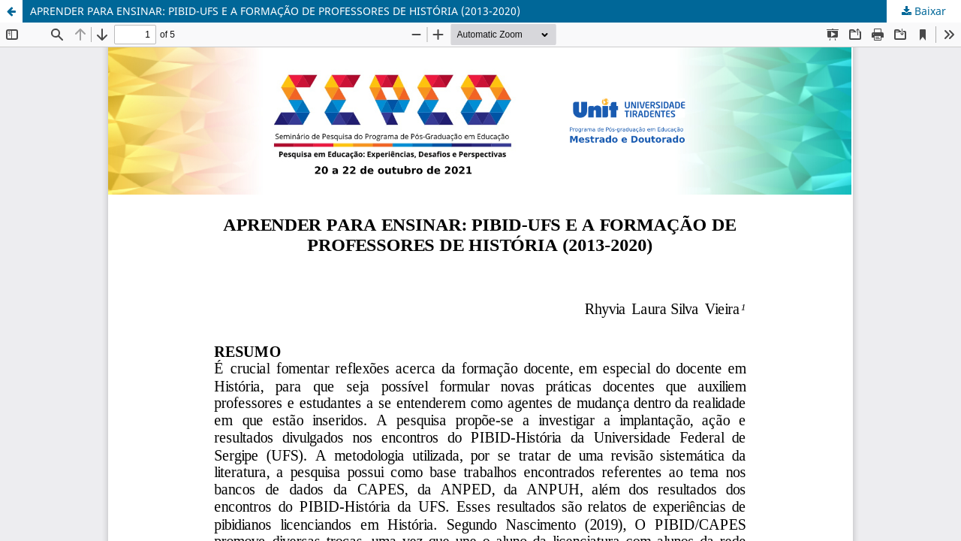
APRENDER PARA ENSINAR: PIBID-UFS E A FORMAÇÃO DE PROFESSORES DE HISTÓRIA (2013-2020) (275, 11)
